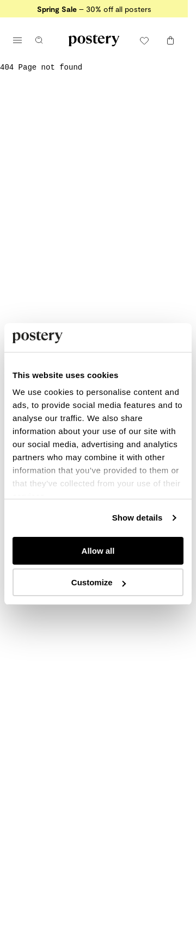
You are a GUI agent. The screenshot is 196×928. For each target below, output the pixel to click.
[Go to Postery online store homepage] (94, 40)
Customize (98, 582)
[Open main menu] (17, 40)
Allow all (98, 550)
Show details (137, 517)
